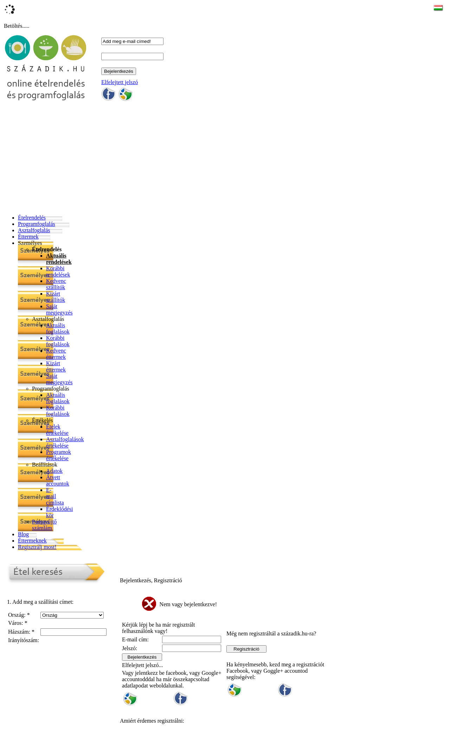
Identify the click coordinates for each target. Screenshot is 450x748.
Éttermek (28, 237)
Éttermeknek (32, 541)
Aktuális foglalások (58, 328)
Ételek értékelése (57, 430)
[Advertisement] (168, 159)
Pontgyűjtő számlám (44, 525)
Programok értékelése (58, 455)
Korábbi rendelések (58, 271)
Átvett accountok (57, 480)
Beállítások (44, 465)
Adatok (54, 471)
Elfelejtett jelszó (119, 82)
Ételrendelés (32, 218)
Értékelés (42, 420)
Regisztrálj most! (37, 547)
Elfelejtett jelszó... (142, 665)
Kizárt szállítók (55, 297)
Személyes (30, 243)
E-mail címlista (55, 496)
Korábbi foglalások (58, 341)
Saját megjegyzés (59, 309)
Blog (23, 534)
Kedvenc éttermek (56, 354)
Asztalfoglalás (34, 230)
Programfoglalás (36, 224)
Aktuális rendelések (59, 259)
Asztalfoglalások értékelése (65, 442)
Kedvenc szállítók (56, 284)
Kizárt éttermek (56, 366)
